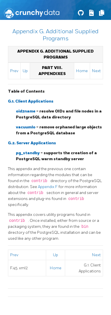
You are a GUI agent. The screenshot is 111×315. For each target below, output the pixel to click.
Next (96, 70)
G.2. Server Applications (32, 143)
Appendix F (48, 186)
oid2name (26, 111)
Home (82, 70)
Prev (14, 70)
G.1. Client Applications (31, 101)
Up (25, 70)
